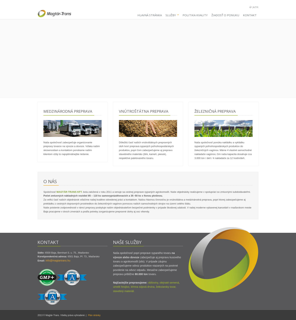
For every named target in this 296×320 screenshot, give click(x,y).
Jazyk (255, 7)
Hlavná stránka (149, 15)
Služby (172, 15)
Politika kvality (195, 15)
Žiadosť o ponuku (225, 15)
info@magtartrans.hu (58, 260)
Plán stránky (94, 315)
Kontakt (250, 15)
